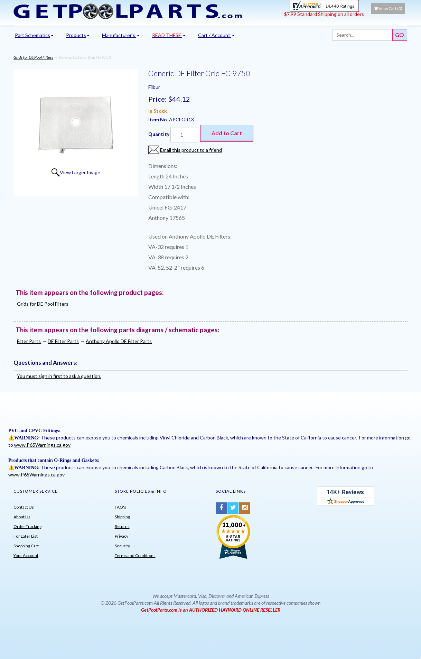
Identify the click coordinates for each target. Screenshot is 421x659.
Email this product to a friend (191, 150)
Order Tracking (27, 526)
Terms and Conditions (135, 555)
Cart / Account (216, 35)
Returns (122, 526)
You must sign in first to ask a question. (59, 376)
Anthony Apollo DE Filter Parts (119, 341)
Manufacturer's (121, 35)
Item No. (158, 119)
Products (78, 35)
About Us (21, 516)
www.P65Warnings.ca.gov (42, 445)
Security (122, 545)
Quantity (158, 134)
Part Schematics (34, 35)
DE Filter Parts (63, 341)
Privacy (121, 536)
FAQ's (120, 507)
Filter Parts (29, 341)
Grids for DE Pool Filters (33, 57)
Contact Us (23, 507)
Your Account (25, 555)
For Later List (25, 536)
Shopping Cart (26, 545)
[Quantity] (184, 134)
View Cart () (388, 8)
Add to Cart (227, 133)
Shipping (122, 516)
